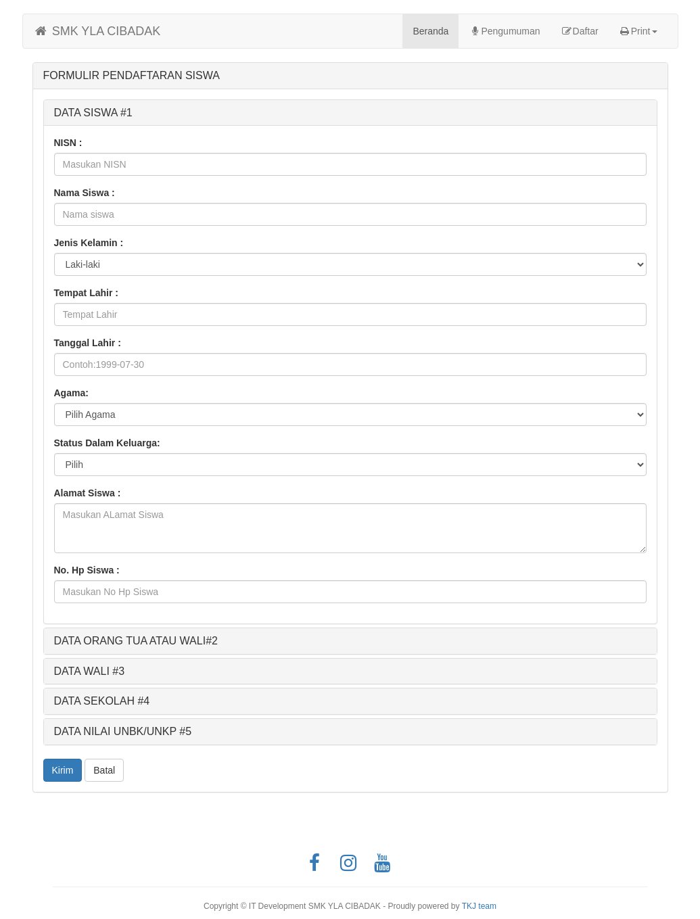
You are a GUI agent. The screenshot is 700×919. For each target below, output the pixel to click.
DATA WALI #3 (89, 671)
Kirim (63, 770)
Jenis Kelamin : (89, 242)
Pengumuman (504, 31)
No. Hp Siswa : (87, 570)
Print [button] (638, 31)
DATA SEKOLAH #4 (102, 701)
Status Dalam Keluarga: (107, 443)
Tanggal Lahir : (87, 342)
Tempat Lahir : (86, 292)
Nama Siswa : (84, 192)
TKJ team (479, 906)
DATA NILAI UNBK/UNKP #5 (123, 731)
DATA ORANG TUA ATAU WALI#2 (136, 640)
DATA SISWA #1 (93, 112)
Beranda (436, 30)
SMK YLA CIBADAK (97, 31)
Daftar (580, 31)
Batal (104, 770)
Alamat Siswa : (87, 493)
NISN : (68, 142)
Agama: (71, 392)
